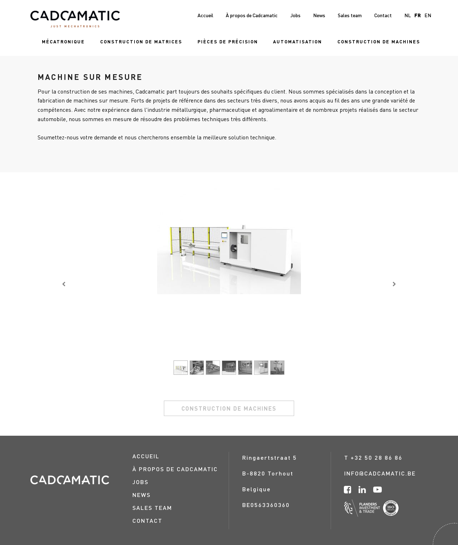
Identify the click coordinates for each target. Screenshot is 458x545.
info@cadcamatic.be (380, 473)
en (427, 15)
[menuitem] (63, 41)
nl (407, 15)
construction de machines (229, 408)
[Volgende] (394, 284)
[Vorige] (64, 284)
